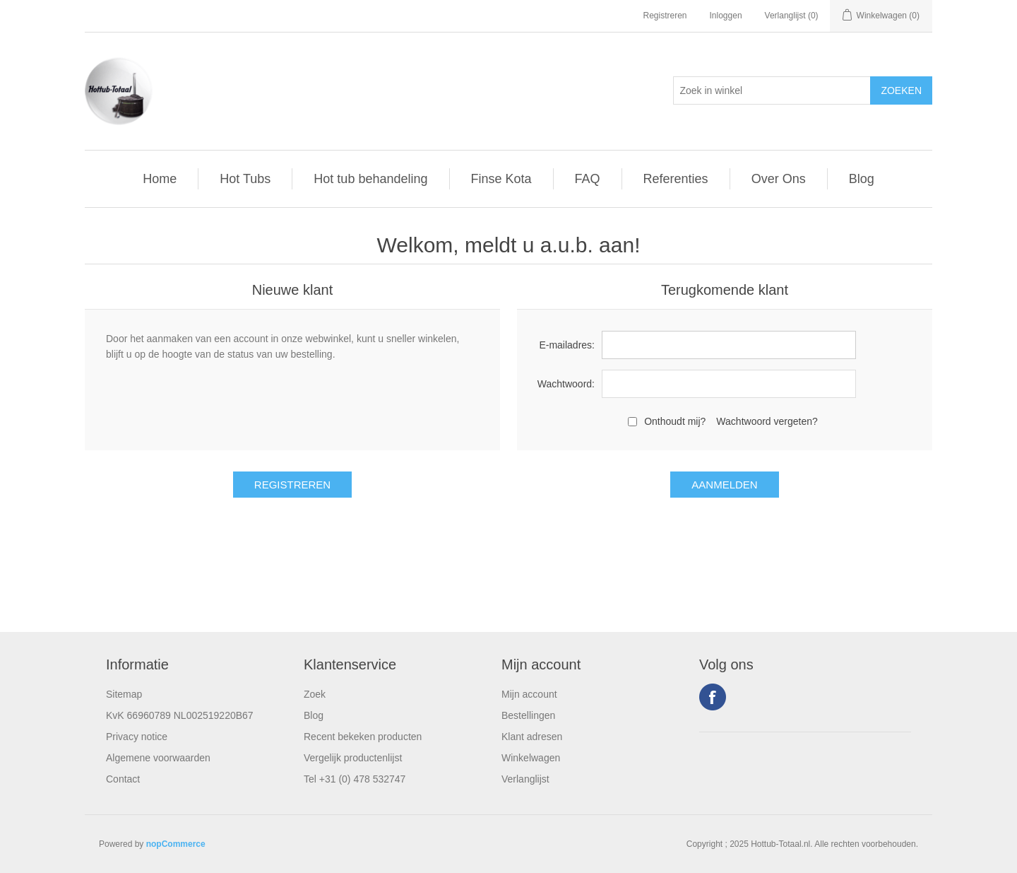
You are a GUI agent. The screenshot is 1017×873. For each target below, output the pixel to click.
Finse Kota (501, 179)
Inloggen (726, 15)
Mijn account (529, 694)
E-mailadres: (567, 345)
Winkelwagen (530, 757)
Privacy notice (136, 736)
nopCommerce (176, 844)
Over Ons (778, 179)
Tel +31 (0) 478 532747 (354, 779)
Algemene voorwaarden (158, 757)
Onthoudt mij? (675, 421)
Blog (861, 179)
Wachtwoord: (566, 383)
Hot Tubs (245, 179)
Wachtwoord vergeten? (766, 421)
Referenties (675, 179)
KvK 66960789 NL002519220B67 (180, 715)
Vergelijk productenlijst (353, 757)
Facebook (712, 697)
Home (160, 179)
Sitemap (124, 694)
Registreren (664, 15)
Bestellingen (528, 715)
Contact (123, 779)
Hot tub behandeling (370, 179)
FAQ (587, 179)
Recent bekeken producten (363, 736)
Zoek (315, 694)
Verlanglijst (525, 779)
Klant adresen (531, 736)
